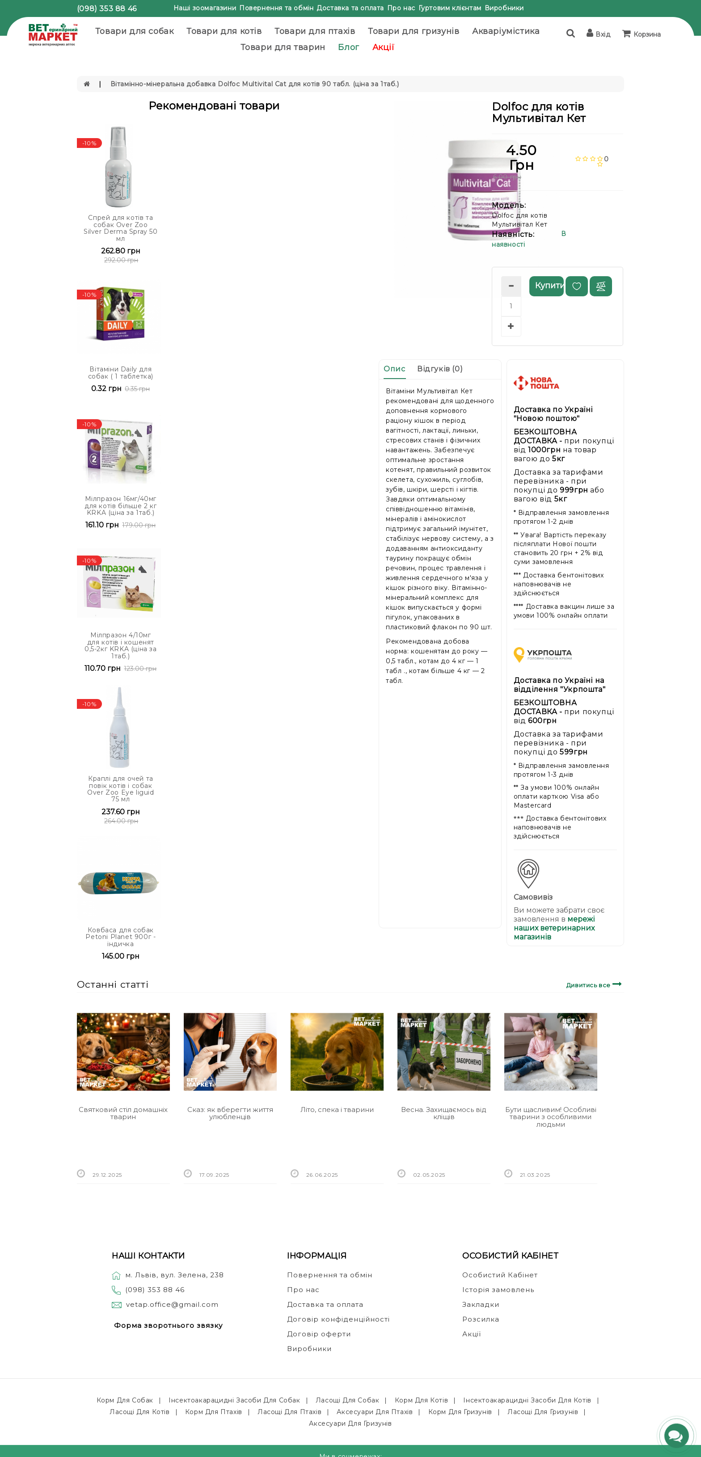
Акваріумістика (506, 31)
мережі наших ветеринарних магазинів (554, 928)
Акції (383, 47)
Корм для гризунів (460, 1412)
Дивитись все (595, 984)
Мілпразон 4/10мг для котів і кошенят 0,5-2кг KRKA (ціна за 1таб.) (120, 645)
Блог (348, 47)
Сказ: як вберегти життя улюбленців (230, 1113)
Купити (549, 286)
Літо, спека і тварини (337, 1109)
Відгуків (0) (440, 369)
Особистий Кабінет (500, 1275)
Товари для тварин (283, 47)
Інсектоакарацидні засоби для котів (527, 1400)
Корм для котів (421, 1400)
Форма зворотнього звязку (168, 1325)
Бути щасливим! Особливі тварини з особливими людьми (550, 1117)
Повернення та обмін (276, 8)
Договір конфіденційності (338, 1319)
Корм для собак (125, 1400)
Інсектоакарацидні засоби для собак (234, 1400)
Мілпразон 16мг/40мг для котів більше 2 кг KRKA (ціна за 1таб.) (120, 506)
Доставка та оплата (350, 8)
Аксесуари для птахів (375, 1412)
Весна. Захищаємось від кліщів (443, 1113)
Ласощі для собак (348, 1400)
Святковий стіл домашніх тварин (123, 1113)
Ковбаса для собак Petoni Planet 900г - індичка (120, 937)
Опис (394, 369)
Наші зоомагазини (204, 8)
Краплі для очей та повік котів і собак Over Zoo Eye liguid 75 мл (120, 789)
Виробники (504, 8)
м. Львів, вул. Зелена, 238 (168, 1275)
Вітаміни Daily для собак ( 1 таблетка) (120, 372)
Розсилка (480, 1319)
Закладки (480, 1304)
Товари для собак (134, 31)
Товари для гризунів (413, 31)
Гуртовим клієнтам (449, 8)
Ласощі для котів (140, 1412)
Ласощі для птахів (289, 1412)
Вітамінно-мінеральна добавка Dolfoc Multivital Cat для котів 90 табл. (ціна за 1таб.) (254, 84)
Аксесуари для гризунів (350, 1423)
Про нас (401, 8)
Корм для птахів (213, 1412)
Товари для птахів (314, 31)
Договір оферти (319, 1334)
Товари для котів (224, 31)
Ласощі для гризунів (542, 1412)
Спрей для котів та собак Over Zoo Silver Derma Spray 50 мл (121, 228)
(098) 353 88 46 (107, 8)
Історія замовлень (498, 1289)
